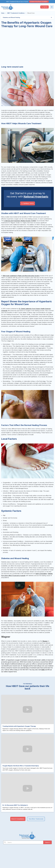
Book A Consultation (18, 819)
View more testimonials (36, 819)
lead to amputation (41, 573)
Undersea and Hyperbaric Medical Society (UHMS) (20, 221)
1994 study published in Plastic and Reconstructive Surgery (21, 276)
